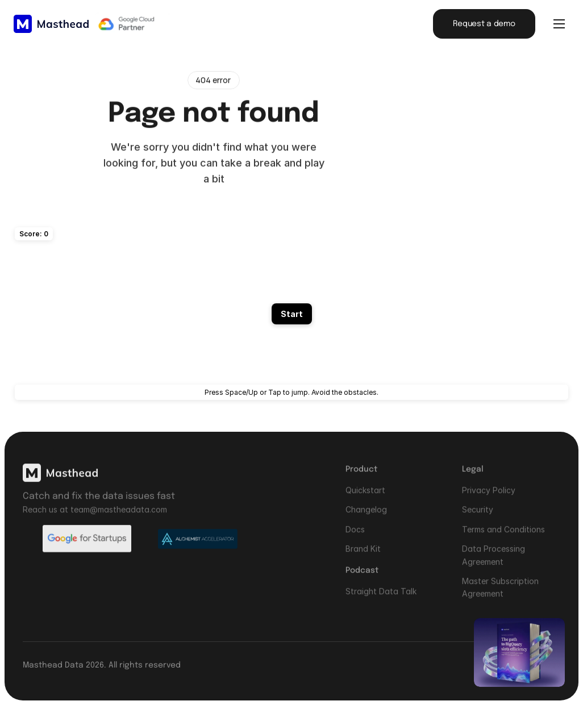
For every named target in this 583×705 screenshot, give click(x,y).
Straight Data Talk (381, 597)
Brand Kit (363, 554)
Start (292, 314)
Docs (355, 535)
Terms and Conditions (503, 535)
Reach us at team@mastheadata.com (95, 515)
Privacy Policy (488, 495)
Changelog (366, 515)
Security (477, 515)
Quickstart (365, 495)
